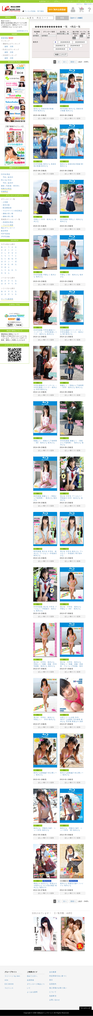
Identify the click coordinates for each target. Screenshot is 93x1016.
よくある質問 (32, 992)
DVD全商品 (5, 174)
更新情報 (4, 38)
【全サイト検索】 (76, 18)
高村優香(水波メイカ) (71, 722)
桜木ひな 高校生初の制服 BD (71, 164)
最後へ (73, 62)
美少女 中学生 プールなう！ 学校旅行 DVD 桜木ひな (71, 497)
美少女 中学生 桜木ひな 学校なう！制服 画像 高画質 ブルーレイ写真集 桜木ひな (71, 665)
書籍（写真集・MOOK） (11, 186)
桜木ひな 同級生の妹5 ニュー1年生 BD (71, 829)
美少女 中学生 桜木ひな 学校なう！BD (71, 608)
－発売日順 (5, 205)
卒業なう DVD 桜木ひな (44, 219)
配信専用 (4, 231)
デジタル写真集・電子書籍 (34, 11)
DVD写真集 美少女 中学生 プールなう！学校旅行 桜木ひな (45, 609)
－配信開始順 (6, 208)
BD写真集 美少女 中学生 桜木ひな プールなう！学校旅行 (45, 552)
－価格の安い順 (7, 213)
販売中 (10, 177)
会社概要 (52, 972)
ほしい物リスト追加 (46, 118)
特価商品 (4, 192)
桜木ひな (41, 111)
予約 (4, 177)
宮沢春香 (76, 719)
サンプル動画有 (7, 299)
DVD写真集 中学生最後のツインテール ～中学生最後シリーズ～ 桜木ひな (45, 332)
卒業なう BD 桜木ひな (69, 275)
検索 (62, 18)
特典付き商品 (6, 189)
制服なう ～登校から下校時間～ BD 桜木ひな (45, 442)
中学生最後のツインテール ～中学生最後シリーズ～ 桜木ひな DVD (45, 387)
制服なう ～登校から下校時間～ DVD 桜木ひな (72, 386)
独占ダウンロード (8, 228)
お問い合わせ (54, 1000)
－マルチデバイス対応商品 (11, 211)
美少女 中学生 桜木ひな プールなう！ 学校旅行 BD (71, 552)
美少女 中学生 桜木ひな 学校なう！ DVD (45, 718)
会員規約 (52, 984)
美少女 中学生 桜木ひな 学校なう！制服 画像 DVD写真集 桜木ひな (45, 664)
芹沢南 (68, 721)
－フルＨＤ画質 (7, 225)
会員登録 (30, 980)
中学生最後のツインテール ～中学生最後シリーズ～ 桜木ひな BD (72, 332)
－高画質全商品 (7, 222)
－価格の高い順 (7, 216)
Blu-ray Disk (6, 180)
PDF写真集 (5, 234)
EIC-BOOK (9, 984)
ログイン (79, 4)
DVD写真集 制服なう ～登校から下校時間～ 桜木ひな (71, 442)
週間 (6, 46)
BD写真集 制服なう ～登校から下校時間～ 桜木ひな (45, 497)
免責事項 (52, 996)
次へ (65, 62)
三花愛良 (69, 719)
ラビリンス (9, 988)
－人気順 (4, 202)
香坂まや (75, 721)
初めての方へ (88, 4)
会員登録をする (22, 31)
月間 (11, 46)
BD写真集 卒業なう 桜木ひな (71, 219)
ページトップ (85, 1008)
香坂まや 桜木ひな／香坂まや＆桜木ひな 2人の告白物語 (45, 884)
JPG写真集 (5, 236)
